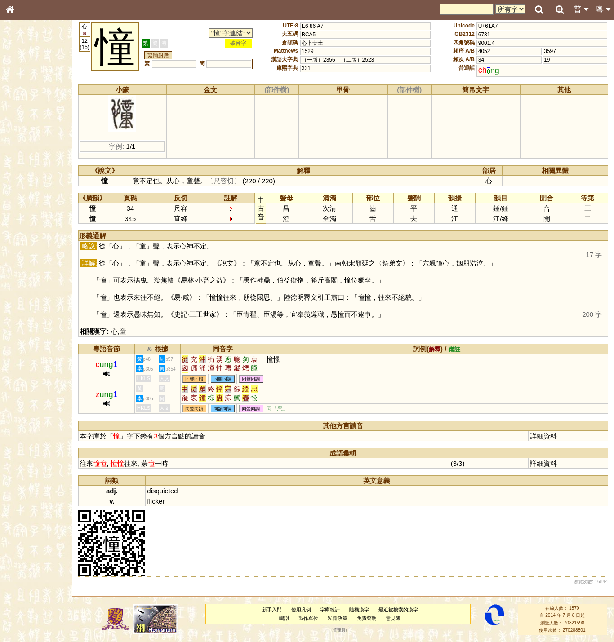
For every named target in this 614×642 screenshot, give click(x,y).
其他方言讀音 (27, 258)
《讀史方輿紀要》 (32, 291)
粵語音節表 (24, 179)
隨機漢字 (362, 609)
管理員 (342, 630)
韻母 (30, 241)
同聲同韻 (200, 378)
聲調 (42, 241)
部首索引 (22, 120)
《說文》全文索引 (32, 282)
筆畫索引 (22, 129)
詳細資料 (544, 436)
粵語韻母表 (24, 196)
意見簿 (395, 618)
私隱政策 (340, 618)
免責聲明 (369, 618)
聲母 (18, 241)
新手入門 (274, 609)
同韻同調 (228, 378)
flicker (161, 501)
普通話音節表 (27, 249)
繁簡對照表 (24, 308)
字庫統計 (333, 609)
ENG (39, 99)
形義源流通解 (27, 155)
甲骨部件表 (24, 137)
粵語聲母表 (24, 187)
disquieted (168, 491)
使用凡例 (303, 609)
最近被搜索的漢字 (400, 609)
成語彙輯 (22, 299)
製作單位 (311, 618)
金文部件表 (24, 146)
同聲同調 (257, 378)
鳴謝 (287, 618)
